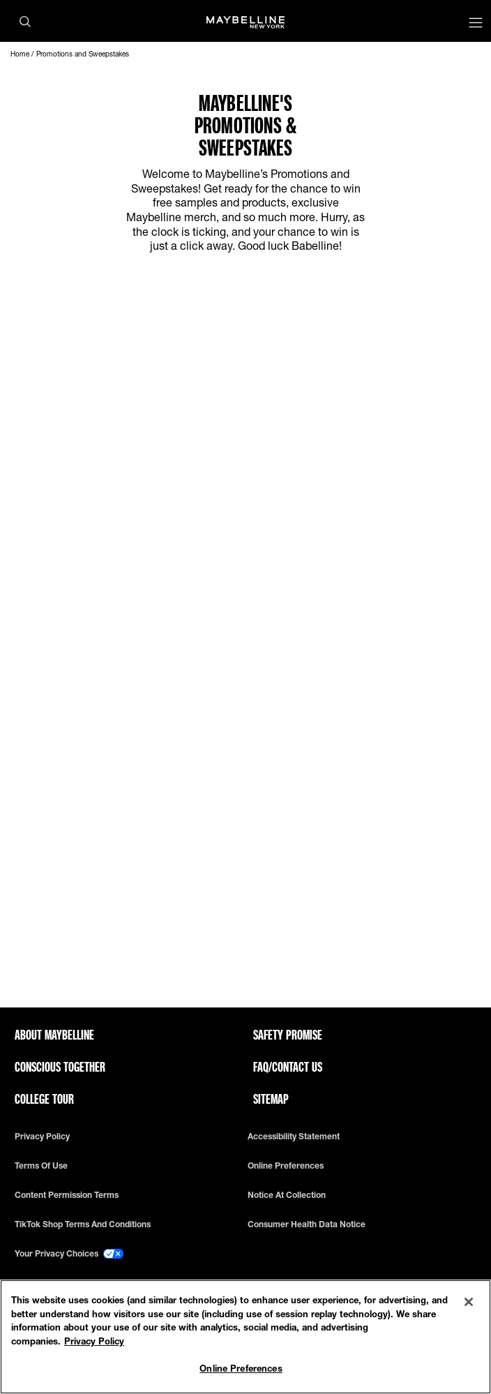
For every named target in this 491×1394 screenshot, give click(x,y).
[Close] (468, 1302)
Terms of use (41, 1166)
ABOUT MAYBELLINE (54, 1034)
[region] (245, 1337)
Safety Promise (287, 1034)
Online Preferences (286, 1166)
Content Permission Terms (67, 1195)
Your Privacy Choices (69, 1254)
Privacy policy (42, 1136)
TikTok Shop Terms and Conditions (83, 1224)
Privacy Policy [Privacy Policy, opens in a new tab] (94, 1341)
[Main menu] (476, 24)
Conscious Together (60, 1067)
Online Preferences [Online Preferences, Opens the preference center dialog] (240, 1368)
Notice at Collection (287, 1195)
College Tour (44, 1099)
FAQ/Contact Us (287, 1067)
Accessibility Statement (294, 1136)
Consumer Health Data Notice (306, 1224)
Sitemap (271, 1099)
